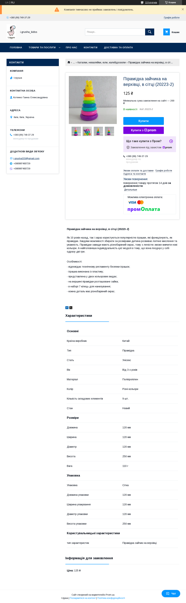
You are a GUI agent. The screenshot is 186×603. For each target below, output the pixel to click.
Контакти (90, 47)
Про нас (71, 47)
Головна (16, 47)
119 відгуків (151, 2)
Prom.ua (110, 595)
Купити (144, 121)
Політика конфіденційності (111, 598)
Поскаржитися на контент (83, 598)
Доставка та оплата (118, 47)
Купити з (143, 130)
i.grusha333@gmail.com (26, 158)
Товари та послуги (42, 47)
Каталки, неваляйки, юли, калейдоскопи (102, 62)
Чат (171, 593)
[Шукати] (149, 31)
